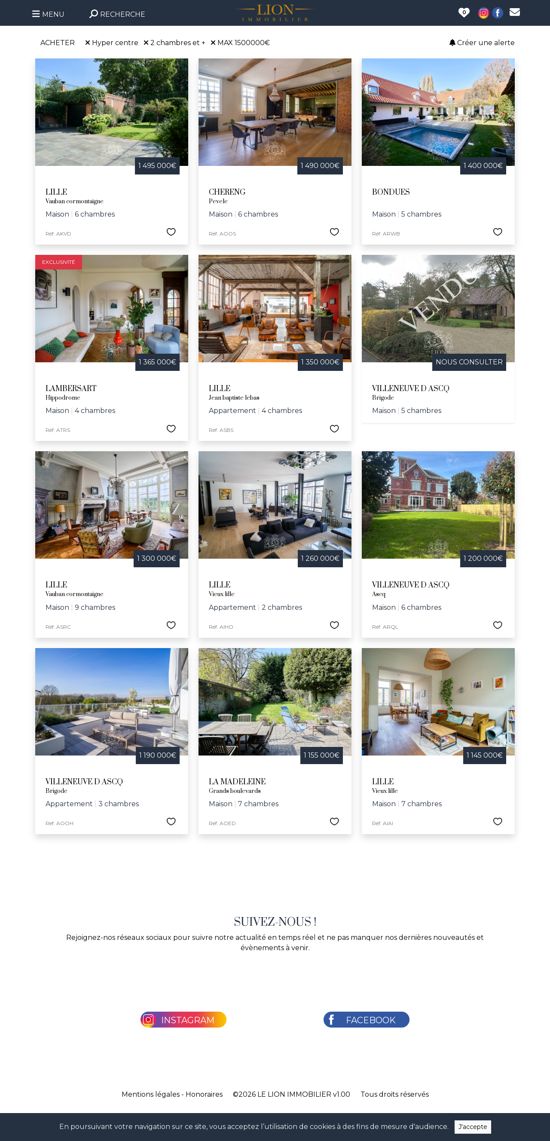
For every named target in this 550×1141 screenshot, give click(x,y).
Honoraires (204, 1094)
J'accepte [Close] (472, 1127)
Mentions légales (151, 1094)
